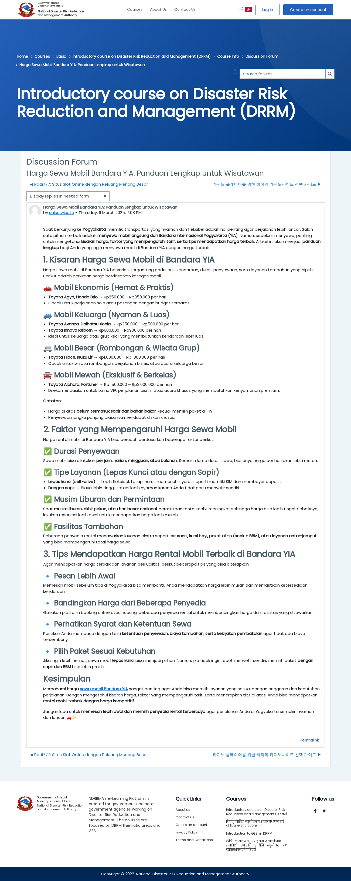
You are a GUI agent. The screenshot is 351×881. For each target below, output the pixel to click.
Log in (267, 9)
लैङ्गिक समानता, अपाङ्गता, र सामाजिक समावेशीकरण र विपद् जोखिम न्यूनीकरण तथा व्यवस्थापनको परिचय (257, 845)
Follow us (323, 799)
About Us (158, 9)
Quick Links (188, 799)
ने (242, 9)
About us (183, 809)
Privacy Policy (187, 832)
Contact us (185, 817)
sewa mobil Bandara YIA (104, 689)
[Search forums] (283, 74)
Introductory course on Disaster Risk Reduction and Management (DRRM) (142, 56)
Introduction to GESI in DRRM (249, 833)
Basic (61, 56)
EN (248, 9)
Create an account (308, 9)
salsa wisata (61, 212)
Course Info (228, 56)
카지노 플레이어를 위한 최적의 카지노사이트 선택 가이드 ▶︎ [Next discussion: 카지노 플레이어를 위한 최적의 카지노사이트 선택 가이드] (267, 184)
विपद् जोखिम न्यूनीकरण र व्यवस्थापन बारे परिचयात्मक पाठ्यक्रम (255, 823)
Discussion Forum (262, 56)
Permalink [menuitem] (309, 740)
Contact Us (185, 9)
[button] (236, 74)
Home (22, 56)
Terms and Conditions (194, 840)
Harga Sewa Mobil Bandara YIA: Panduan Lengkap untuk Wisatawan (82, 64)
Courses (134, 9)
